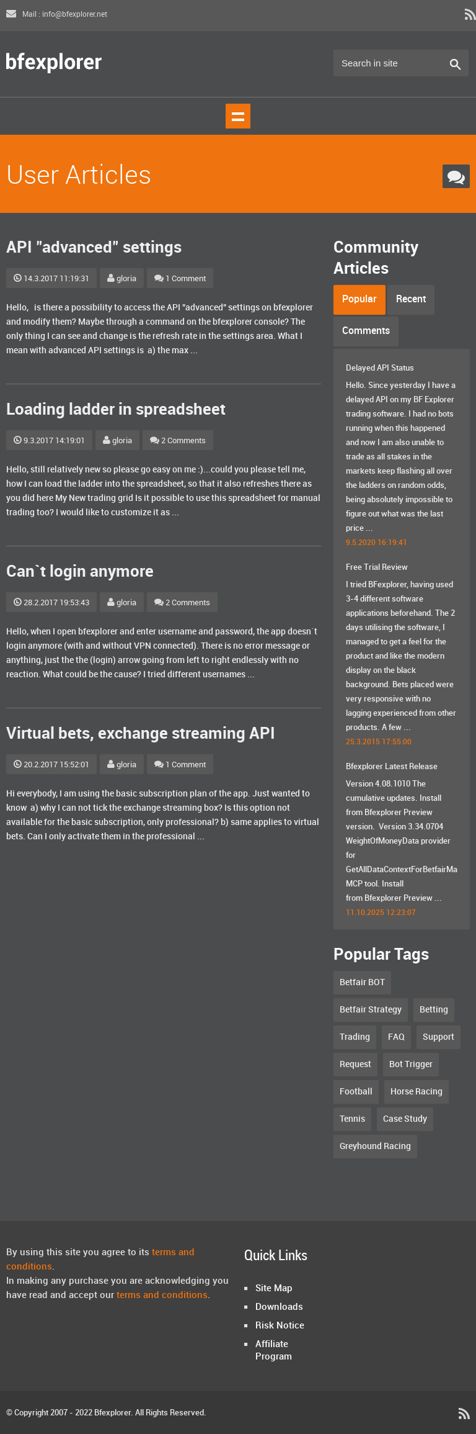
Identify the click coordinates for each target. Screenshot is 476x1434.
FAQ (396, 1037)
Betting (434, 1009)
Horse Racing (416, 1091)
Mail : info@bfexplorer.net (56, 15)
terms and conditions (162, 1296)
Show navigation (238, 116)
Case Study (405, 1119)
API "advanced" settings (94, 248)
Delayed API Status (380, 368)
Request (355, 1064)
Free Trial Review (377, 567)
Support (438, 1037)
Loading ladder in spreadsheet (116, 410)
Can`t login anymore (80, 572)
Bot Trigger (411, 1064)
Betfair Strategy (371, 1009)
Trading (355, 1037)
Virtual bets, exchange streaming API (140, 734)
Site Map (274, 1289)
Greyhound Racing (375, 1146)
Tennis (352, 1119)
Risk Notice (279, 1326)
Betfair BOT (362, 982)
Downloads (279, 1307)
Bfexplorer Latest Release (392, 766)
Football (356, 1091)
